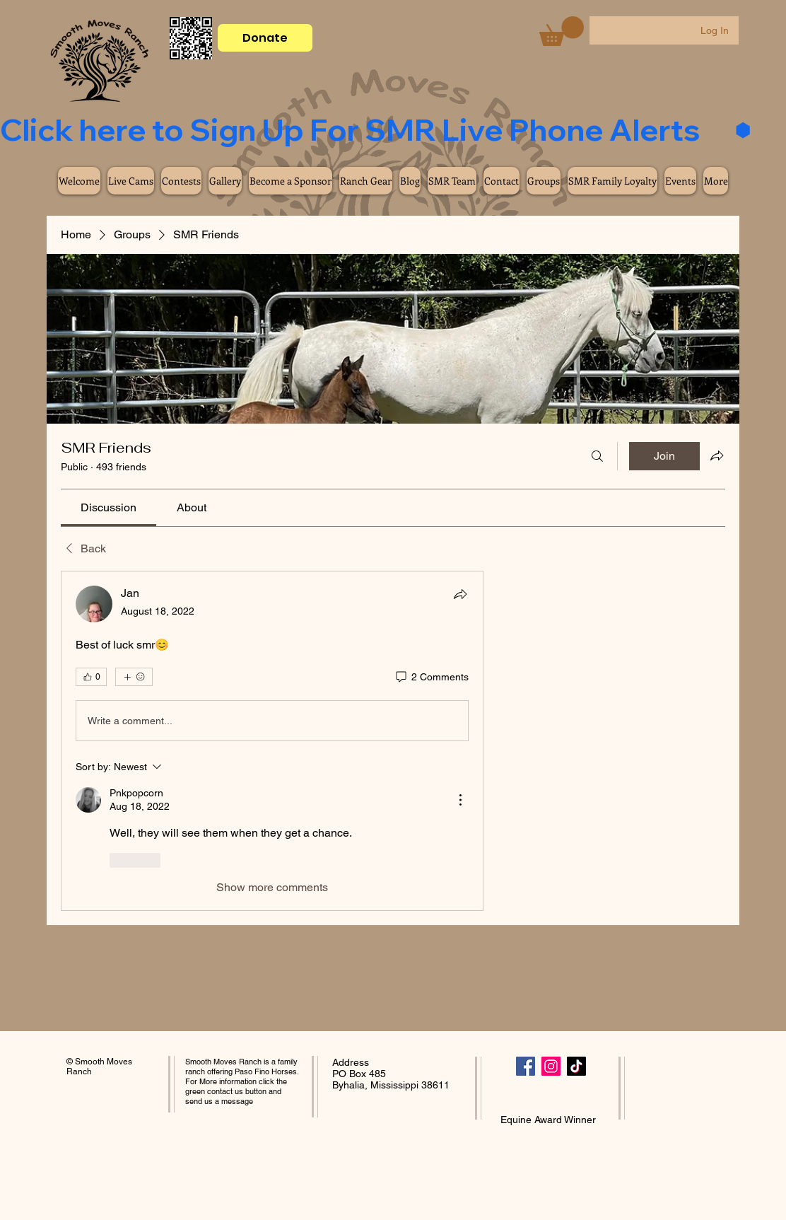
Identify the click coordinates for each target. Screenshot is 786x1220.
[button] (561, 31)
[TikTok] (576, 1066)
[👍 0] (91, 677)
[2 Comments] (431, 677)
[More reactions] (134, 677)
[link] (108, 507)
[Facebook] (525, 1066)
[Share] (460, 594)
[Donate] (265, 38)
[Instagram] (551, 1066)
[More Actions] (460, 799)
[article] (272, 740)
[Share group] (716, 455)
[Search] (597, 456)
